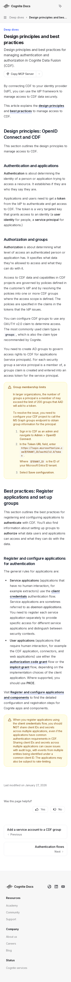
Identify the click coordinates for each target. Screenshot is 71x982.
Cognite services (16, 967)
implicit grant (19, 667)
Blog (9, 950)
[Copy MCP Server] (20, 74)
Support (11, 919)
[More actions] (66, 6)
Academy (12, 905)
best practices (21, 111)
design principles (51, 106)
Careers (11, 943)
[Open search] (53, 6)
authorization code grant (28, 662)
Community (13, 912)
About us (11, 936)
